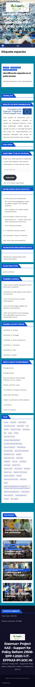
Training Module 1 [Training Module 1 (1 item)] (20, 495)
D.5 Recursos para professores (14, 198)
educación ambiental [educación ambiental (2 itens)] (21, 451)
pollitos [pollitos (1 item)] (19, 475)
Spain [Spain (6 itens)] (6, 483)
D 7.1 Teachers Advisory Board (14, 230)
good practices (8, 272)
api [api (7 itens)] (27, 426)
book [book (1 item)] (10, 433)
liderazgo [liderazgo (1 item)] (7, 465)
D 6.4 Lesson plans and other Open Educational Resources (14, 570)
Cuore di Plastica (9, 410)
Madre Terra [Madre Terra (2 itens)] (16, 465)
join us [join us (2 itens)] (14, 461)
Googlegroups (6, 683)
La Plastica (7, 405)
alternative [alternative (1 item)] (20, 426)
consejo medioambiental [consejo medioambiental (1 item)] (12, 440)
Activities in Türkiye (10, 330)
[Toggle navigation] (18, 45)
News (6, 527)
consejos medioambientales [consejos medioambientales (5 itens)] (13, 443)
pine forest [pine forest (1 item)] (18, 468)
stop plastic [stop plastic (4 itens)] (25, 491)
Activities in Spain (15, 67)
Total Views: (6, 616)
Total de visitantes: (8, 621)
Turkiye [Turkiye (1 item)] (6, 499)
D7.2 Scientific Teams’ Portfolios (15, 235)
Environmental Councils (10, 69)
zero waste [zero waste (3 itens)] (14, 499)
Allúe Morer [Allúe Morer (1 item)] (22, 422)
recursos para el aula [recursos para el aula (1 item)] (11, 479)
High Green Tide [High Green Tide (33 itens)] (9, 458)
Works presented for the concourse (16, 531)
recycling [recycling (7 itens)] (23, 479)
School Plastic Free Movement (13, 549)
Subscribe (10, 177)
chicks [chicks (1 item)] (16, 433)
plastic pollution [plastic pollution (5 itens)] (9, 475)
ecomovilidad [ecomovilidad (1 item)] (8, 451)
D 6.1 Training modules (13, 225)
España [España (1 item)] (18, 454)
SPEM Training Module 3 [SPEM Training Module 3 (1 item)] (11, 491)
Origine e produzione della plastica (16, 400)
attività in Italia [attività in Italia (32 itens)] (16, 429)
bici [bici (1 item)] (5, 433)
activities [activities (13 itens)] (13, 422)
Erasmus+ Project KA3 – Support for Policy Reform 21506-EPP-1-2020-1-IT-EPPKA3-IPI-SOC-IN (17, 22)
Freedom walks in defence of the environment (14, 553)
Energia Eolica (8, 368)
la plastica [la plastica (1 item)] (22, 461)
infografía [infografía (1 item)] (7, 461)
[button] (32, 46)
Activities (6, 67)
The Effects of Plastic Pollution (15, 390)
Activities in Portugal (11, 335)
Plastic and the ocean (11, 385)
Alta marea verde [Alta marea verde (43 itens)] (9, 426)
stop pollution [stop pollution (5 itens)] (8, 495)
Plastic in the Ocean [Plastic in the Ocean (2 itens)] (20, 472)
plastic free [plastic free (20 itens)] (7, 472)
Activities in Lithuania (11, 345)
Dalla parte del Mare (10, 395)
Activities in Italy (9, 350)
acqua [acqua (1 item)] (6, 422)
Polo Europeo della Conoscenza (20, 678)
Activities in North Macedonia (14, 340)
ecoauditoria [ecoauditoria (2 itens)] (21, 447)
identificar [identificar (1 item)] (19, 458)
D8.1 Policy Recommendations (14, 240)
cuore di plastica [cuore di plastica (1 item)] (9, 447)
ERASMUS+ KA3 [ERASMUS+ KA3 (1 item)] (9, 454)
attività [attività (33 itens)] (6, 429)
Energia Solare (8, 373)
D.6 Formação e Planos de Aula (15, 216)
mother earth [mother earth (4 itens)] (8, 468)
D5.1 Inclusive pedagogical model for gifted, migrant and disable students (17, 204)
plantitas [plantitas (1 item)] (27, 468)
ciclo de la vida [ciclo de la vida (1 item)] (9, 436)
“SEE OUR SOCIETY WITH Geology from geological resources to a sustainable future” (15, 315)
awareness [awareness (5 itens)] (26, 429)
